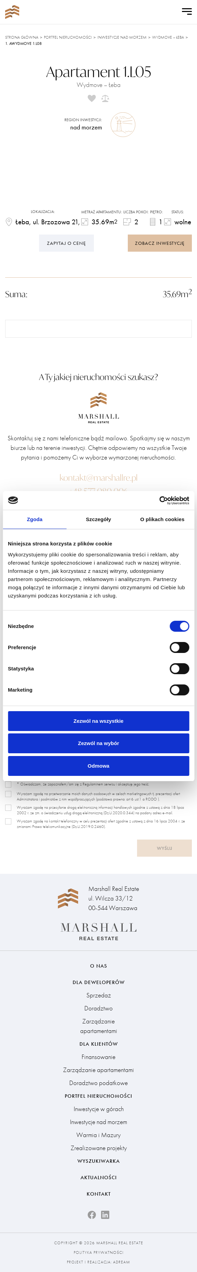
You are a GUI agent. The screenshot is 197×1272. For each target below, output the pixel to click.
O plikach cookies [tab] (162, 519)
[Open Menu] (187, 12)
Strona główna (21, 37)
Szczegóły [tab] (98, 519)
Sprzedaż (98, 995)
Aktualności (99, 1177)
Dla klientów (98, 1044)
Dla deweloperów (99, 982)
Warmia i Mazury (98, 1135)
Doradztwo (98, 1008)
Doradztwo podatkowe (98, 1083)
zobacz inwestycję (160, 243)
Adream (121, 1262)
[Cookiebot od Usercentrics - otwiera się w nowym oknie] (159, 500)
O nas (98, 965)
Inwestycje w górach (99, 1109)
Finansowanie (98, 1057)
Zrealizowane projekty (99, 1148)
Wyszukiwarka (98, 1161)
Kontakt (99, 1194)
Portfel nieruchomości (68, 37)
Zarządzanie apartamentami (98, 1026)
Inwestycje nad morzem (122, 37)
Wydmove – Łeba (168, 37)
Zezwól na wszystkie (99, 721)
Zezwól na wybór (98, 743)
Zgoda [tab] (34, 519)
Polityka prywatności (99, 1252)
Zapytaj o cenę (66, 243)
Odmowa (98, 766)
